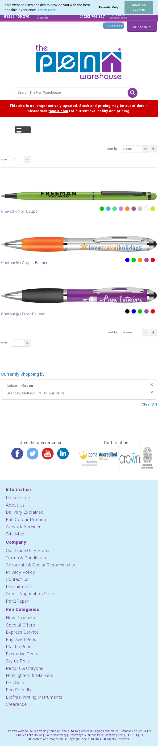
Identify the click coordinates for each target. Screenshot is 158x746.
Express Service (22, 632)
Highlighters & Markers (29, 675)
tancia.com (58, 111)
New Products (20, 617)
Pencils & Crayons (24, 668)
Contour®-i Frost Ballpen (23, 314)
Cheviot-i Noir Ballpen (20, 211)
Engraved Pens (21, 639)
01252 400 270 (16, 16)
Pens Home (18, 497)
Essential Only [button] (108, 7)
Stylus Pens (18, 661)
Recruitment (18, 586)
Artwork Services (23, 526)
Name (136, 148)
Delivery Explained (24, 512)
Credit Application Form (30, 593)
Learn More (47, 10)
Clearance (16, 704)
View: (4, 159)
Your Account (142, 27)
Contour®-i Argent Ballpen (24, 262)
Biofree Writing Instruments (34, 697)
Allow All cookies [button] (139, 7)
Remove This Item (151, 384)
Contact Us (17, 579)
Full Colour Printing (26, 519)
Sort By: (112, 148)
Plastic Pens (18, 646)
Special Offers (20, 625)
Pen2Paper (17, 601)
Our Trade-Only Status (28, 550)
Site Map (15, 534)
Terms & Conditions (26, 558)
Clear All (149, 404)
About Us (15, 505)
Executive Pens (21, 654)
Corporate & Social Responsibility (40, 565)
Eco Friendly (18, 690)
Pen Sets (15, 682)
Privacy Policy (20, 572)
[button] (57, 10)
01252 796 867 (92, 16)
